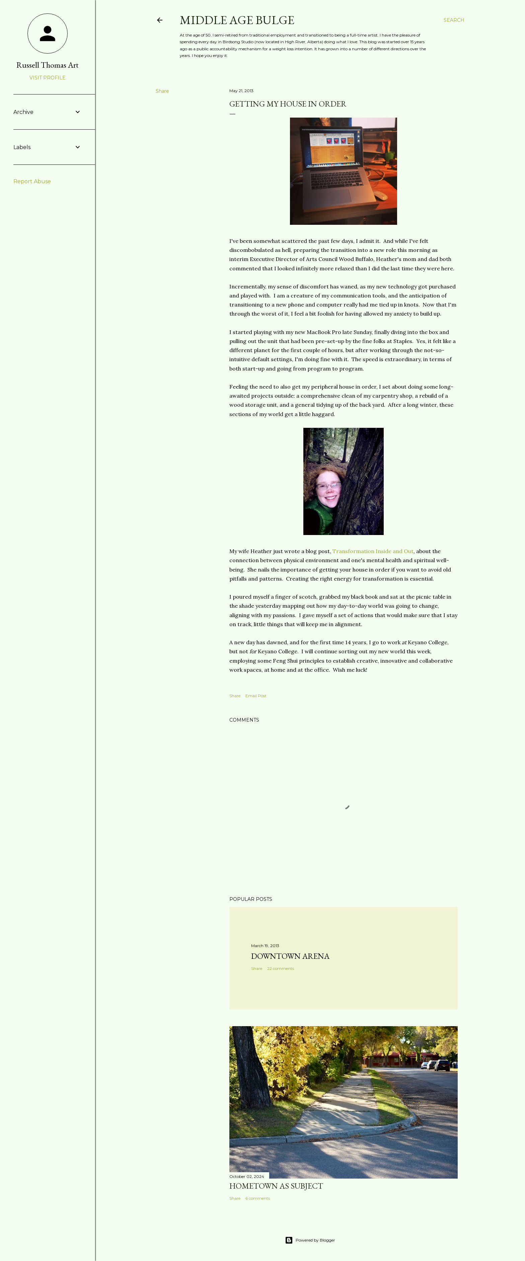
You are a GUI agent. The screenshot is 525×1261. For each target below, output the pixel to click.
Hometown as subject (276, 1186)
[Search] (454, 20)
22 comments (280, 968)
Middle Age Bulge (237, 20)
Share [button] (162, 91)
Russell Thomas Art (47, 65)
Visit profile (47, 78)
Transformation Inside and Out (373, 551)
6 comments (257, 1198)
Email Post (256, 695)
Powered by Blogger (310, 1240)
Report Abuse (32, 181)
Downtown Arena (290, 956)
